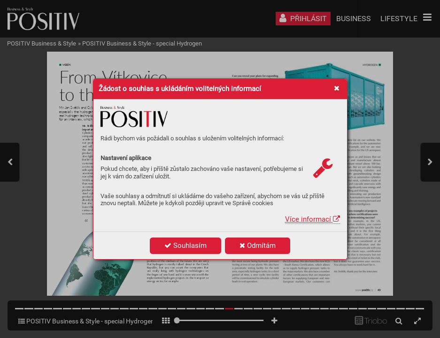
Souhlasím (185, 245)
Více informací (312, 219)
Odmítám (257, 245)
